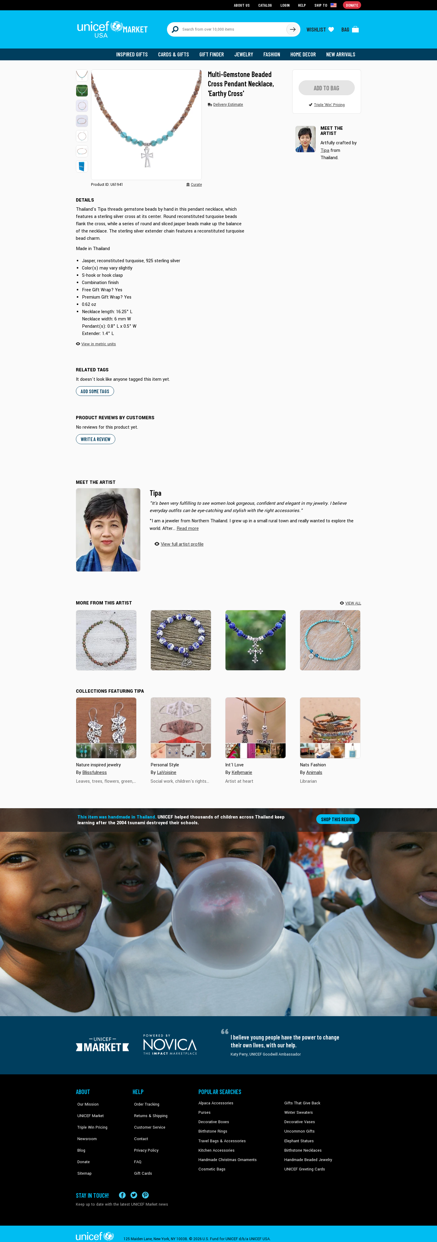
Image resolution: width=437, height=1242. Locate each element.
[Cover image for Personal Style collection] (181, 724)
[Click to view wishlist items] (320, 28)
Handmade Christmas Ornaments (226, 1155)
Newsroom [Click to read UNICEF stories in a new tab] (85, 1127)
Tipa (155, 489)
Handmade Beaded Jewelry (306, 1155)
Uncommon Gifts (298, 1127)
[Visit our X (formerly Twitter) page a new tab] (133, 1185)
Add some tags (94, 388)
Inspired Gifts (136, 51)
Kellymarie (242, 769)
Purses (204, 1109)
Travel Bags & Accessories (220, 1137)
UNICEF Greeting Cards (303, 1164)
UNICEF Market (88, 1109)
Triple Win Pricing (90, 1118)
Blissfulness (94, 769)
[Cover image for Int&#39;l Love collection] (255, 724)
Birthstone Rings (212, 1127)
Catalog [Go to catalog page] (266, 4)
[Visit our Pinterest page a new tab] (145, 1185)
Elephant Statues (298, 1137)
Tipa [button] (324, 147)
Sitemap (83, 1155)
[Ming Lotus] (181, 637)
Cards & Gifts (177, 51)
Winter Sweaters (297, 1109)
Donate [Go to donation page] (352, 4)
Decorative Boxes (213, 1118)
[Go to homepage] (114, 28)
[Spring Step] (330, 637)
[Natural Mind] (106, 637)
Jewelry (246, 51)
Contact (139, 1127)
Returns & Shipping (149, 1109)
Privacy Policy (144, 1137)
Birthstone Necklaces (302, 1146)
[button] (82, 73)
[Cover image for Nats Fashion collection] (330, 724)
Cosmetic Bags (211, 1164)
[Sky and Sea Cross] (255, 637)
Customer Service (147, 1118)
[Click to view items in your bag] (350, 28)
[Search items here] (226, 28)
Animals (314, 769)
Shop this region (338, 816)
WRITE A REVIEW (95, 436)
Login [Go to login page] (285, 4)
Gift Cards (141, 1155)
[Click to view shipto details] (326, 4)
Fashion (273, 51)
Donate (82, 1146)
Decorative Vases (298, 1118)
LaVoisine (166, 769)
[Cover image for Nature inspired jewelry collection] (106, 724)
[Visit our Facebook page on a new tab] (122, 1185)
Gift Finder (214, 51)
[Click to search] (292, 28)
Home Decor (304, 51)
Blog (80, 1137)
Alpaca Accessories (215, 1100)
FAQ (136, 1146)
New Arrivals (341, 51)
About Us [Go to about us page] (243, 4)
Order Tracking (145, 1100)
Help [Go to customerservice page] (303, 4)
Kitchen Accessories (215, 1146)
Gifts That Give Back (301, 1100)
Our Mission (86, 1100)
